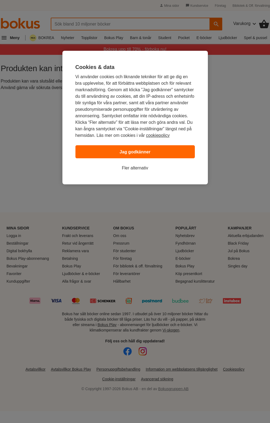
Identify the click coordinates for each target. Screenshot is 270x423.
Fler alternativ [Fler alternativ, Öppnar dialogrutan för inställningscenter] (135, 168)
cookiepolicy (158, 135)
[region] (135, 117)
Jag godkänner (135, 152)
